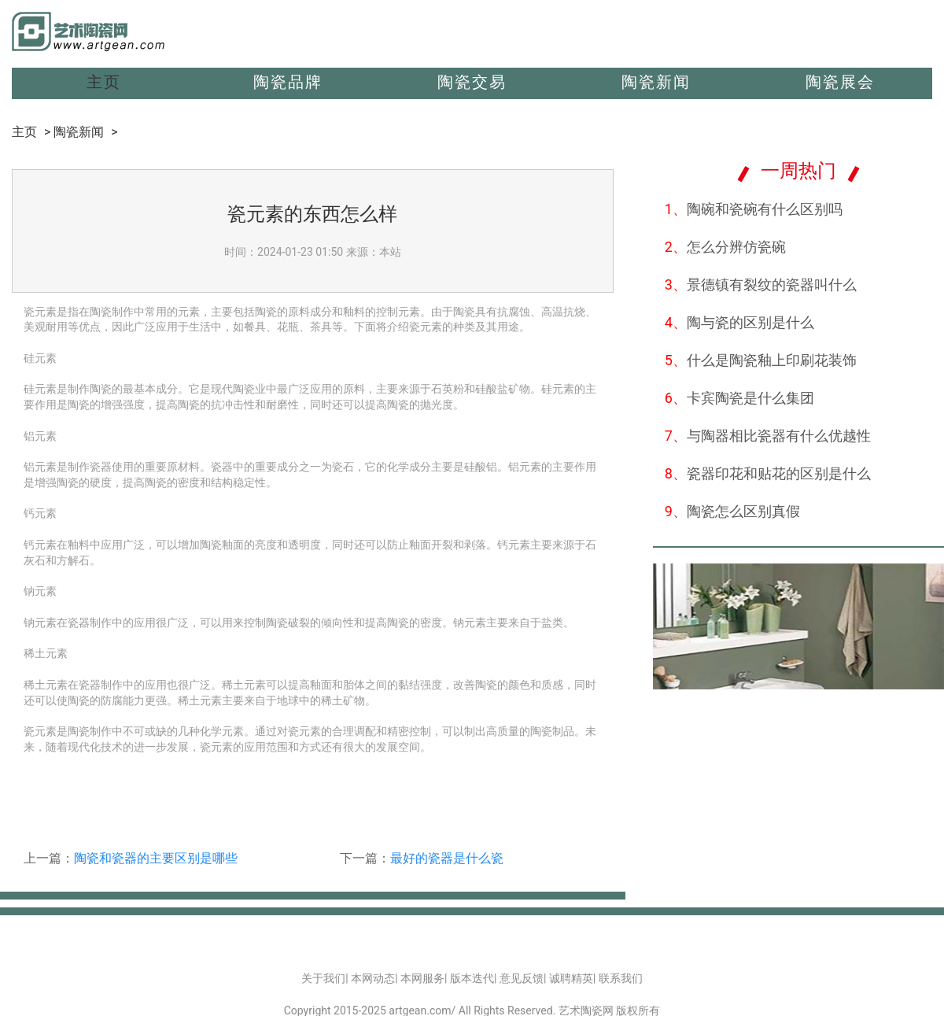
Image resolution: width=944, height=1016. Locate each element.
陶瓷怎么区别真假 (732, 511)
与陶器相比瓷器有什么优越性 (768, 435)
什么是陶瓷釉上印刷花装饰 (761, 360)
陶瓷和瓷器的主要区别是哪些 (156, 858)
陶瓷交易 (472, 81)
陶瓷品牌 (288, 81)
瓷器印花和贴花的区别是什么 (768, 473)
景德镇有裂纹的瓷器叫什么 (761, 284)
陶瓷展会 (840, 81)
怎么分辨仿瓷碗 (725, 246)
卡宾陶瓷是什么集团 (739, 398)
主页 (104, 81)
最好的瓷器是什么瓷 (446, 858)
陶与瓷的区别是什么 (739, 322)
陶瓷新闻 (656, 81)
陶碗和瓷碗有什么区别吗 (754, 209)
